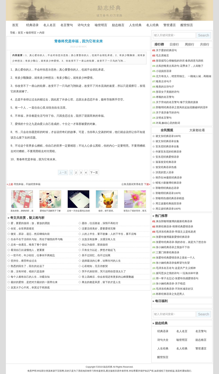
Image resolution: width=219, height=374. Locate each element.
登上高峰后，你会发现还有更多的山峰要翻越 (108, 276)
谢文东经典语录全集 (167, 141)
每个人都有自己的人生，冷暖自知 (30, 276)
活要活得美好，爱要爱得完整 (99, 228)
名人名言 (49, 25)
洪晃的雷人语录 (165, 172)
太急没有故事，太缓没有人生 (99, 239)
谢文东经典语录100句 (168, 136)
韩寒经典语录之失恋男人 (170, 293)
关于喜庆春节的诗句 (167, 112)
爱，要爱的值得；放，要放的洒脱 (30, 223)
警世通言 (169, 25)
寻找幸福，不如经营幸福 (27, 184)
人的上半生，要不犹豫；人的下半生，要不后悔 (109, 233)
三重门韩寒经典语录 (167, 252)
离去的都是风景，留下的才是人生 (101, 282)
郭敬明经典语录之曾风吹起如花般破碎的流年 (182, 107)
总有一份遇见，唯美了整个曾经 (29, 244)
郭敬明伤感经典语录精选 (170, 198)
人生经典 (135, 25)
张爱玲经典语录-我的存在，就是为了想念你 (181, 242)
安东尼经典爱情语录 (167, 156)
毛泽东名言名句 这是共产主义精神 (176, 267)
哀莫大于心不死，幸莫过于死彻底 (30, 287)
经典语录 (32, 25)
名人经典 (152, 25)
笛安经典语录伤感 (166, 167)
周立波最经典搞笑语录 (169, 203)
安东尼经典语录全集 (167, 146)
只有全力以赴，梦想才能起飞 (99, 249)
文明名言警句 (164, 117)
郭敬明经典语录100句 (168, 193)
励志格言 (118, 25)
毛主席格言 (162, 55)
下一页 (94, 172)
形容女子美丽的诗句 (167, 91)
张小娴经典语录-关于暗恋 (170, 283)
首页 (15, 25)
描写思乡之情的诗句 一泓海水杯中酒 (177, 273)
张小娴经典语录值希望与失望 (173, 262)
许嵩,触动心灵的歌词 (168, 122)
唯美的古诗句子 (165, 86)
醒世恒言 (187, 25)
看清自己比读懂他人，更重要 (28, 249)
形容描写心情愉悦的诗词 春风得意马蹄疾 (179, 60)
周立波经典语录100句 (168, 208)
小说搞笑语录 (164, 71)
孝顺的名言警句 (165, 96)
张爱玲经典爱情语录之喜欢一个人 (175, 257)
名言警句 (66, 25)
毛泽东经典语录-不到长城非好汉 (174, 288)
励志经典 (107, 367)
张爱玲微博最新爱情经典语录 (173, 236)
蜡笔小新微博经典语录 (169, 182)
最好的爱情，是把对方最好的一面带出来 (34, 282)
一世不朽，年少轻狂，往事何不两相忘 (33, 255)
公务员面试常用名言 (132, 184)
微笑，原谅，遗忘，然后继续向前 (30, 233)
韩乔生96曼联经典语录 (169, 177)
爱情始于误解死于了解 (50, 211)
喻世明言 (101, 25)
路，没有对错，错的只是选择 (28, 271)
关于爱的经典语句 (166, 50)
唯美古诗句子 (164, 81)
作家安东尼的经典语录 (169, 151)
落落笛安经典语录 (166, 161)
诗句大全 (84, 25)
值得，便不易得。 (106, 211)
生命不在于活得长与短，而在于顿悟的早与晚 (37, 239)
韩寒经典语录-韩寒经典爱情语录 (174, 226)
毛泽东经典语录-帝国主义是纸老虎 (176, 231)
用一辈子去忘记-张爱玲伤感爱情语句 (177, 278)
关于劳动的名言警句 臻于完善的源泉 (177, 102)
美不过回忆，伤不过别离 (96, 255)
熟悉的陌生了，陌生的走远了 (28, 266)
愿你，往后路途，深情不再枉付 (100, 223)
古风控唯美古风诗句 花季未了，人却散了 (179, 65)
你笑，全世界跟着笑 (22, 228)
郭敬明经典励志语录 (167, 187)
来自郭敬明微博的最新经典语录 (174, 221)
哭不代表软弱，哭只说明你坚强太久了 (104, 271)
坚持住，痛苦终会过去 (24, 260)
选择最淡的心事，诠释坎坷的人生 (101, 260)
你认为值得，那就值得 (95, 244)
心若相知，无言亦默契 (95, 266)
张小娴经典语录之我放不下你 (173, 247)
